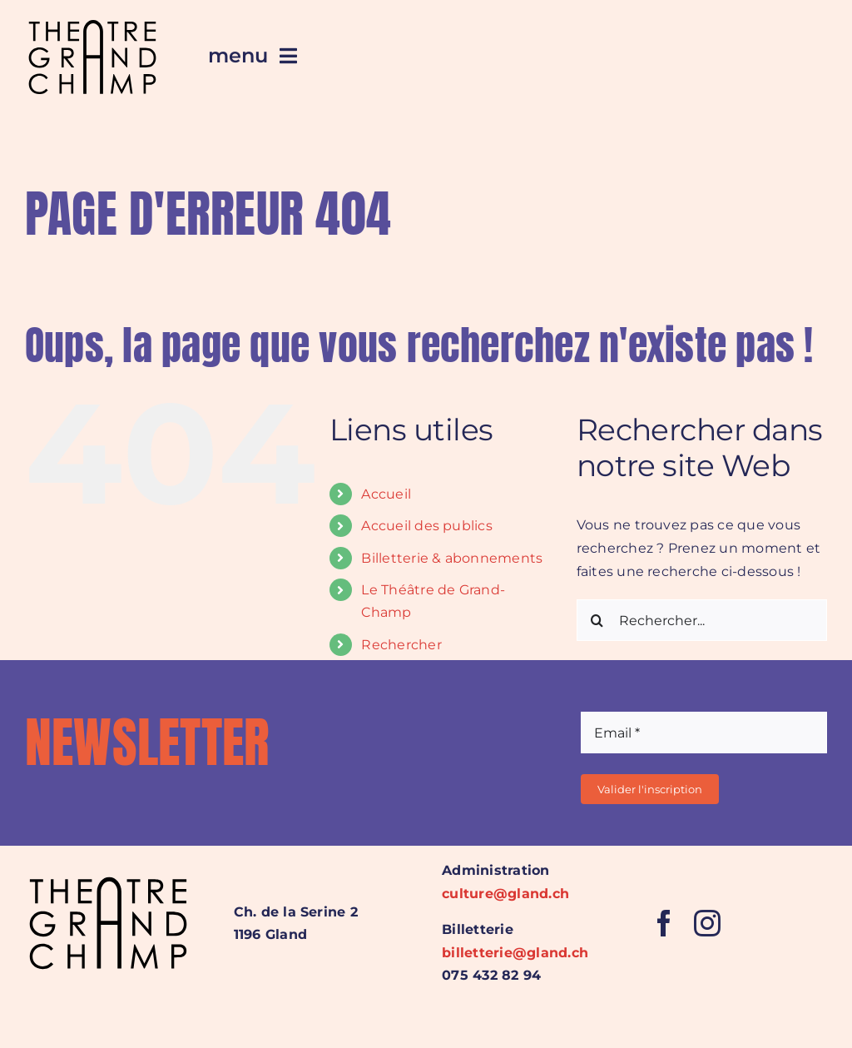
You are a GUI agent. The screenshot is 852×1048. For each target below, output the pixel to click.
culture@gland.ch (505, 893)
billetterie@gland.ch (515, 953)
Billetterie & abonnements (451, 558)
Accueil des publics (427, 526)
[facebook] (664, 923)
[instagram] (707, 923)
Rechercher (401, 645)
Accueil (386, 494)
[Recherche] (597, 620)
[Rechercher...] (702, 620)
